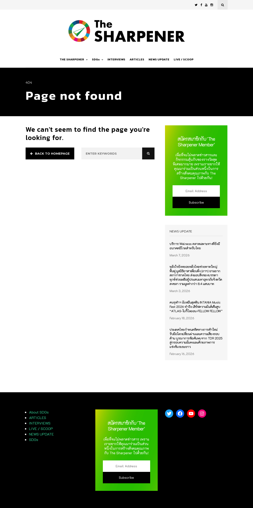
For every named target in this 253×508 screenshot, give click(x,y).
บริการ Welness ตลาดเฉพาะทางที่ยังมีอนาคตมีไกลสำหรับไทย (195, 246)
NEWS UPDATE (159, 59)
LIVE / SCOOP (184, 59)
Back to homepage (50, 153)
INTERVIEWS (116, 59)
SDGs (97, 59)
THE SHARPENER (74, 59)
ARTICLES (137, 59)
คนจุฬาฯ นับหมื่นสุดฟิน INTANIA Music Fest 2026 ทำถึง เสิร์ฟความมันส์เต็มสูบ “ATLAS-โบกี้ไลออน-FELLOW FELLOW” (196, 306)
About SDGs (39, 412)
